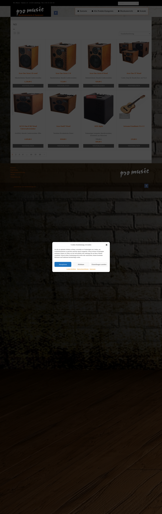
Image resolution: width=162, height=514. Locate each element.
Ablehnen (81, 264)
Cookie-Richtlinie (71, 269)
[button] (106, 245)
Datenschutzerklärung (82, 269)
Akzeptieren (63, 264)
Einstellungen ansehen (99, 264)
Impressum (92, 269)
